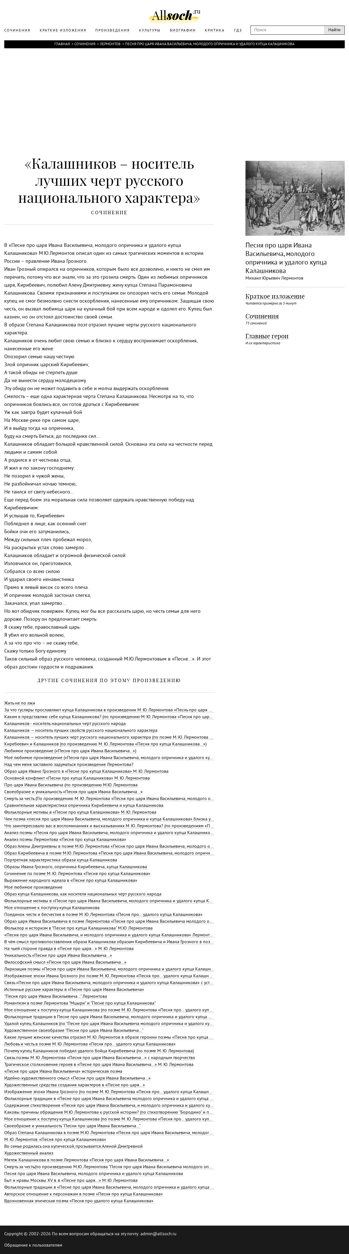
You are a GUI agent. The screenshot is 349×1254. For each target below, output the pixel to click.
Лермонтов (110, 44)
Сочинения (84, 44)
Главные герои (267, 336)
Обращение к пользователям (33, 1245)
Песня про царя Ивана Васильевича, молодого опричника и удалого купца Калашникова (210, 44)
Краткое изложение (275, 296)
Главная (62, 44)
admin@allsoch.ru (158, 1234)
